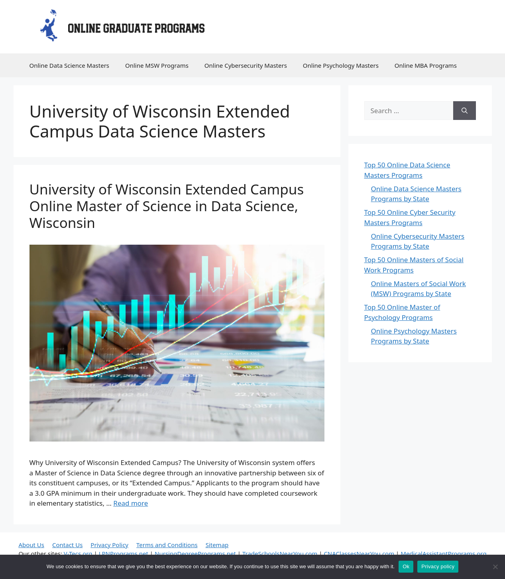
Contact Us (67, 545)
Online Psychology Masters (341, 65)
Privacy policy (437, 566)
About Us (31, 545)
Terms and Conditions (167, 545)
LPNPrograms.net (123, 553)
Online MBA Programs (426, 65)
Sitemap (217, 545)
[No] (495, 567)
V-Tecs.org (78, 553)
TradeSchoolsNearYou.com (279, 553)
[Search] (464, 110)
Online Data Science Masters (69, 65)
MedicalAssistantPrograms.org (443, 553)
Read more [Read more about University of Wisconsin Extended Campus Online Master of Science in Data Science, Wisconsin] (130, 503)
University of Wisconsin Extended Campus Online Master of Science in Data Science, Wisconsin (166, 206)
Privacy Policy (109, 545)
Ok (406, 566)
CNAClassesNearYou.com (359, 553)
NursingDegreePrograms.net (195, 553)
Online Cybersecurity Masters (245, 65)
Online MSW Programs (157, 65)
